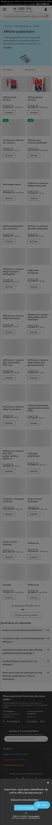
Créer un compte (26, 808)
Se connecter (34, 816)
